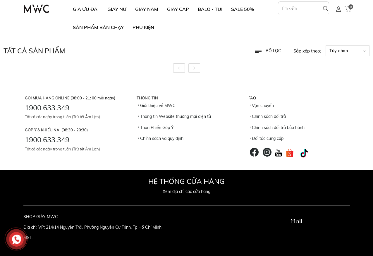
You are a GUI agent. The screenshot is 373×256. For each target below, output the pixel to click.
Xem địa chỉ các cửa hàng (186, 191)
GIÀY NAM (146, 9)
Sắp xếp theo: (307, 51)
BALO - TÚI (210, 9)
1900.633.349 (47, 107)
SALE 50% (242, 9)
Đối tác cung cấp (266, 138)
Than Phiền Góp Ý (156, 127)
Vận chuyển (262, 105)
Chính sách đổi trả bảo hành (277, 127)
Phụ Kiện (143, 27)
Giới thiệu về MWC (157, 105)
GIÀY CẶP (178, 9)
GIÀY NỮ (116, 9)
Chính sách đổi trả (268, 116)
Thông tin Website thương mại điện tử (174, 116)
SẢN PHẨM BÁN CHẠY (98, 27)
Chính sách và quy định (160, 138)
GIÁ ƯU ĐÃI (86, 9)
